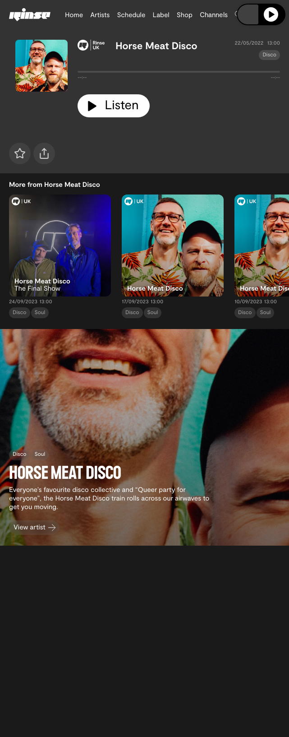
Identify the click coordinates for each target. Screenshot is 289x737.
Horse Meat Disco (156, 45)
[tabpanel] (179, 73)
